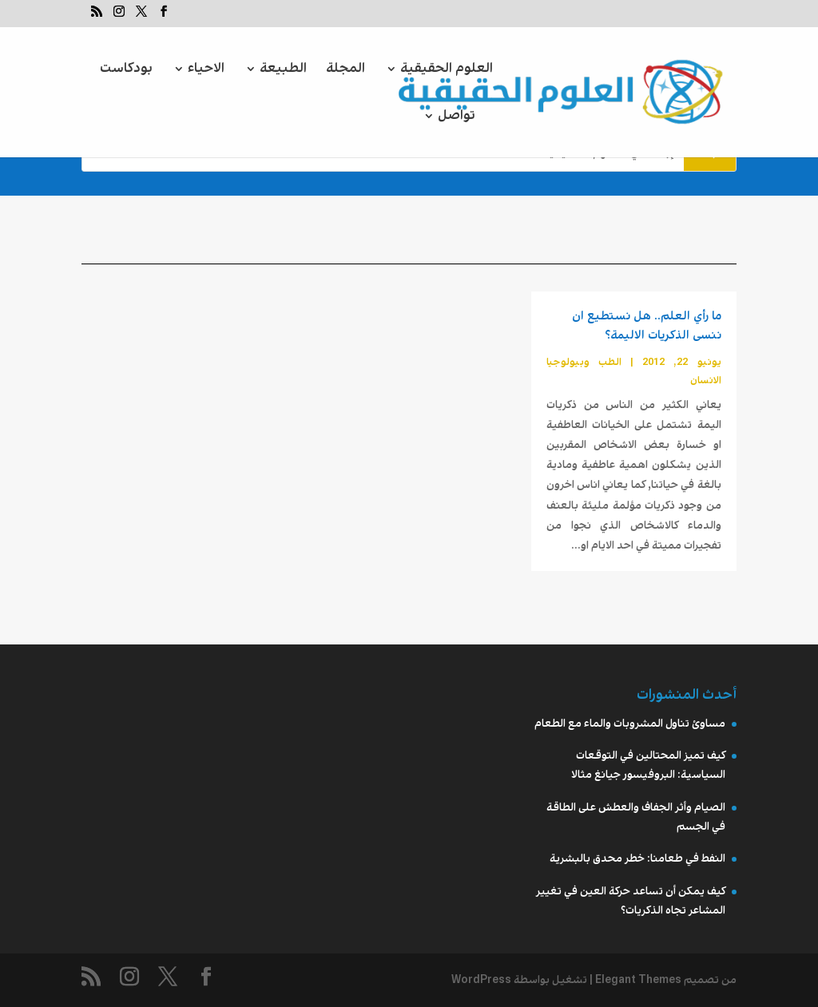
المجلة (345, 70)
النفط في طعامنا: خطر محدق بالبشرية (637, 858)
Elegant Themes (638, 980)
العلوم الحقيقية (446, 70)
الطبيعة (283, 70)
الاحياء (206, 70)
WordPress (481, 980)
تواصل (456, 117)
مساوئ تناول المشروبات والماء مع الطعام (629, 723)
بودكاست (126, 70)
